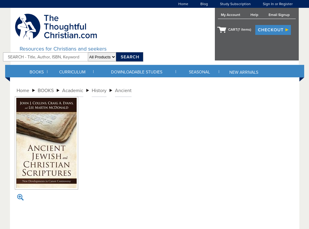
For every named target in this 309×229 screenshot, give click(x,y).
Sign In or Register (278, 4)
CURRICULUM (72, 72)
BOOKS (37, 72)
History (99, 91)
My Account (230, 15)
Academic (72, 91)
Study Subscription (235, 4)
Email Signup (279, 15)
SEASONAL (199, 72)
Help (254, 15)
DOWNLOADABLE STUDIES (136, 72)
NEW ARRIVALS (243, 72)
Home (183, 4)
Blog (204, 4)
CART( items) (239, 29)
